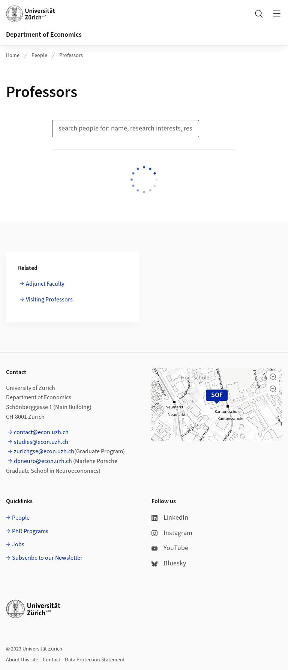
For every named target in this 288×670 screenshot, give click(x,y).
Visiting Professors (49, 299)
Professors (71, 55)
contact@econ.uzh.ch (41, 432)
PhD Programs (30, 531)
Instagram (172, 533)
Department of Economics (44, 34)
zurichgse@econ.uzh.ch (44, 451)
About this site (22, 660)
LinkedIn (170, 517)
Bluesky (169, 563)
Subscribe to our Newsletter (47, 558)
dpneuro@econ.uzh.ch (43, 461)
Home (13, 55)
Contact (51, 660)
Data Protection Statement (95, 660)
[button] (273, 377)
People (39, 55)
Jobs (18, 544)
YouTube (170, 548)
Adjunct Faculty (45, 284)
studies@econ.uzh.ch (41, 442)
